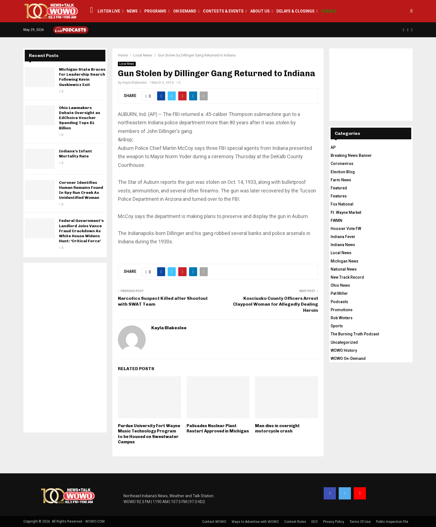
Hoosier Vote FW (346, 228)
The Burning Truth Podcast (355, 334)
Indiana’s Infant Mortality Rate (75, 154)
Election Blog (343, 172)
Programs (155, 11)
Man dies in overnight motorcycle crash (277, 428)
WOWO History (344, 350)
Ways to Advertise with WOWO (255, 522)
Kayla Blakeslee (134, 83)
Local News (126, 63)
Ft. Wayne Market (346, 212)
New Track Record (347, 277)
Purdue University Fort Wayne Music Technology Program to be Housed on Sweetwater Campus (149, 434)
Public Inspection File (392, 522)
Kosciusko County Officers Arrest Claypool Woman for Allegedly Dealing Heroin (275, 304)
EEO (314, 522)
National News (344, 269)
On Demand (184, 11)
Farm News (341, 180)
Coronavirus (342, 163)
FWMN (336, 220)
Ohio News (340, 285)
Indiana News (343, 245)
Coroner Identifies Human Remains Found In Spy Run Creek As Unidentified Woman (81, 190)
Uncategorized (344, 342)
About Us (260, 11)
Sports (337, 326)
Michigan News (344, 261)
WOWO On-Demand (348, 358)
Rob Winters (342, 318)
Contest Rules (295, 522)
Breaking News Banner (351, 155)
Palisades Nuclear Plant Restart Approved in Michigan (218, 428)
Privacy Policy (333, 522)
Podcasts (339, 302)
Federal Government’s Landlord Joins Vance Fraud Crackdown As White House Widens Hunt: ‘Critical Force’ (81, 230)
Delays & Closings (295, 11)
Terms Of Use (360, 522)
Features (339, 196)
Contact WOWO (214, 522)
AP (333, 147)
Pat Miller (339, 293)
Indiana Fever (343, 236)
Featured (339, 188)
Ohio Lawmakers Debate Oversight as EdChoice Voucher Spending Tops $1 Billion (79, 117)
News (132, 11)
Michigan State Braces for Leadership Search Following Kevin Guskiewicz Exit (82, 77)
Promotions (342, 310)
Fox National (342, 204)
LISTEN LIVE (109, 11)
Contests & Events (223, 11)
